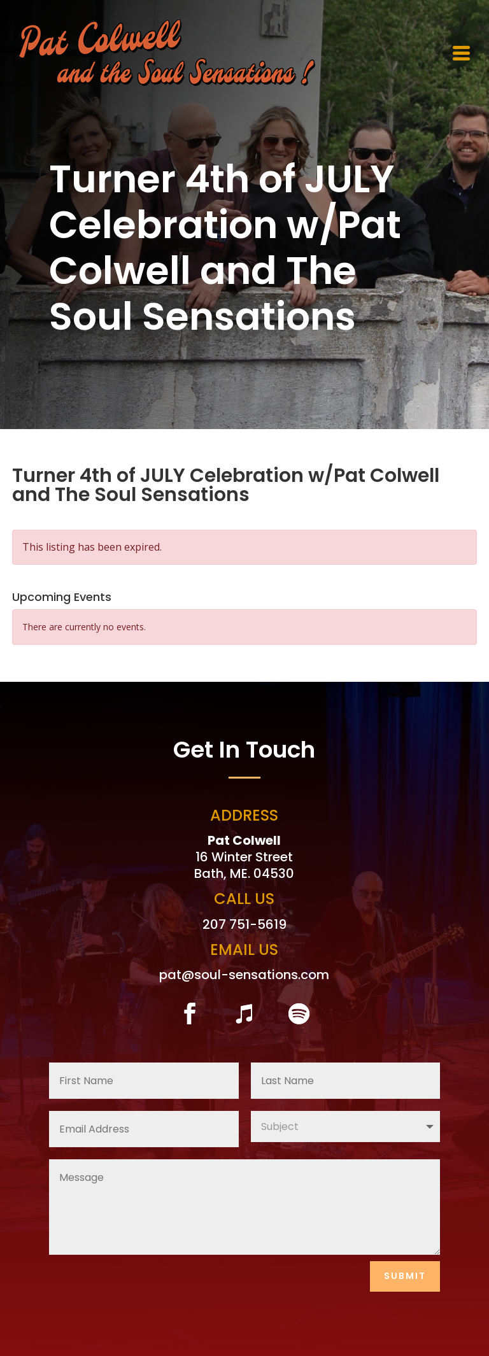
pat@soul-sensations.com (244, 975)
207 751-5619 (244, 924)
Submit (405, 1275)
